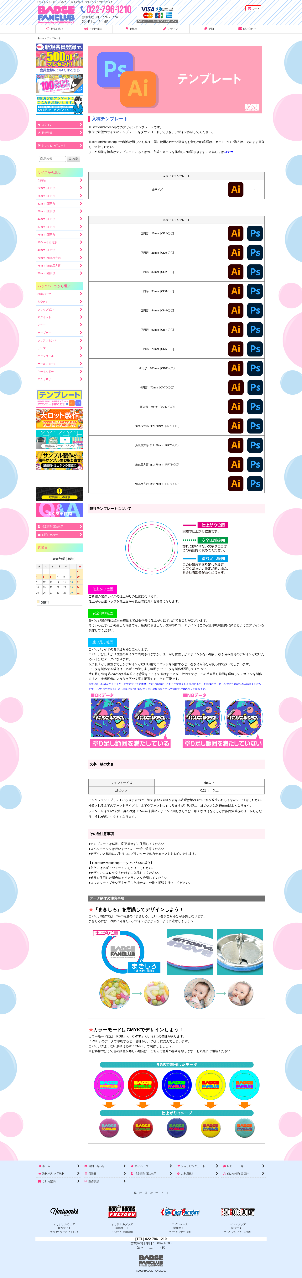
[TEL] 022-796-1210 (151, 1239)
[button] (54, 29)
